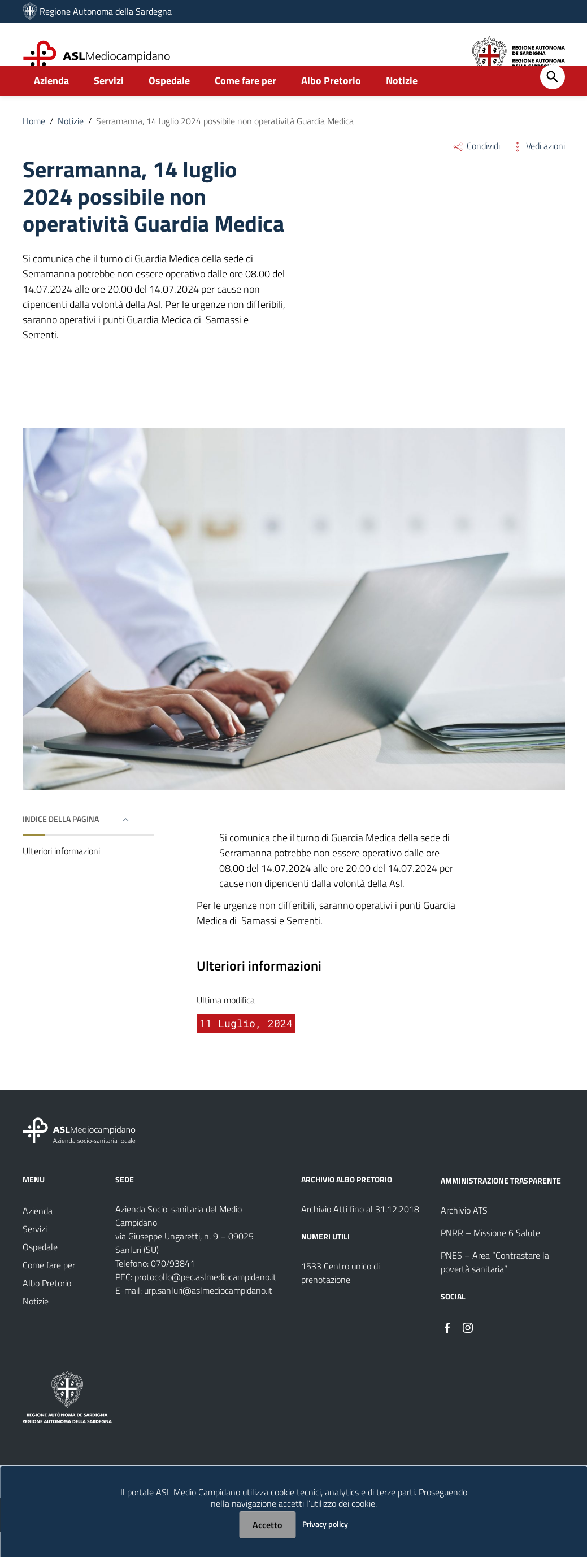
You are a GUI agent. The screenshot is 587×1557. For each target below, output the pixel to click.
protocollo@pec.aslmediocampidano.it (205, 1301)
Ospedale (169, 105)
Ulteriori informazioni (61, 875)
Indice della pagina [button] (61, 844)
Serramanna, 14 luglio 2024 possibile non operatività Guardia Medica (225, 146)
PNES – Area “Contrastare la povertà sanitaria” (495, 1287)
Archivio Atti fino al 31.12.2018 (360, 1234)
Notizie (402, 105)
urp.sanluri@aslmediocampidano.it (208, 1315)
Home (34, 146)
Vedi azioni (538, 170)
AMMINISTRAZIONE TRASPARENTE (501, 1205)
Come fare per (245, 105)
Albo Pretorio (331, 105)
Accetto (267, 1525)
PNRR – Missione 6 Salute (490, 1257)
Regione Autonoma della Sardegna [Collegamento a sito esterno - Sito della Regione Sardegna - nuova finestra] (106, 11)
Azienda (51, 105)
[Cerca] (552, 101)
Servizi (109, 105)
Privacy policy (325, 1524)
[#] (447, 1351)
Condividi (476, 170)
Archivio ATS (464, 1235)
